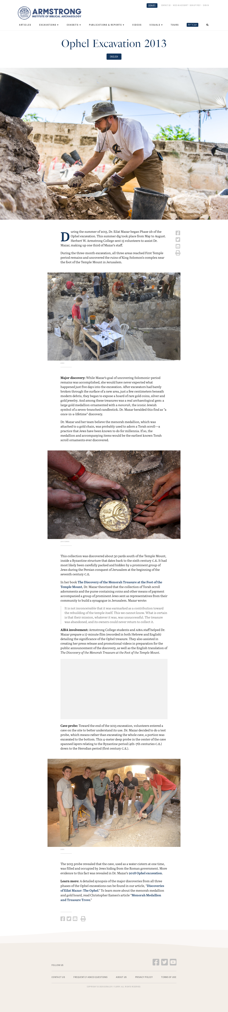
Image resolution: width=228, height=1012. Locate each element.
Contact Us (166, 5)
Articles (25, 24)
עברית (192, 24)
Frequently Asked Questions (90, 977)
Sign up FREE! (195, 5)
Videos (137, 24)
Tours (175, 24)
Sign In (206, 5)
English (114, 56)
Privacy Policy (144, 977)
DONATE (152, 5)
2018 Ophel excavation (145, 873)
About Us (121, 977)
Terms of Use (168, 977)
